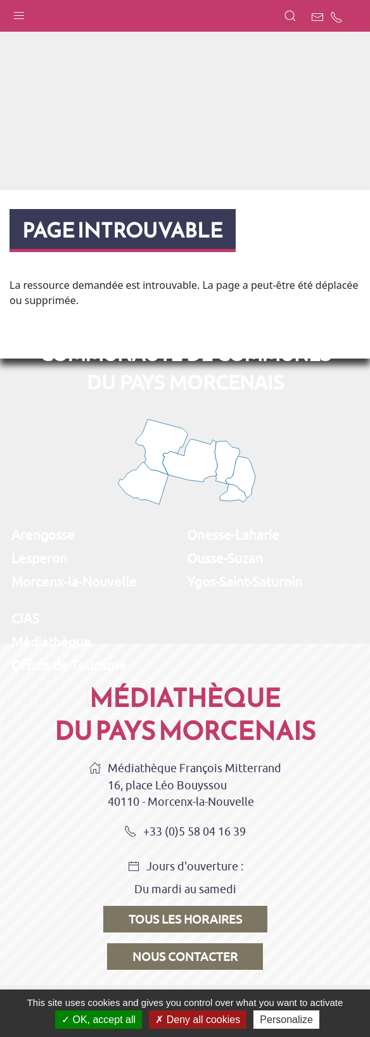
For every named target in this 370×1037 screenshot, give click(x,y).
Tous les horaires (185, 919)
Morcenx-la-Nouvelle (74, 581)
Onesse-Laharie (233, 534)
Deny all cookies (197, 1019)
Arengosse (43, 534)
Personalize (286, 1019)
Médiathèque (51, 641)
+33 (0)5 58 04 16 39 (185, 832)
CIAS (25, 618)
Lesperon (39, 558)
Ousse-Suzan (225, 558)
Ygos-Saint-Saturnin (244, 581)
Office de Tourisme (68, 665)
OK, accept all (98, 1019)
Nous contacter (185, 957)
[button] (19, 12)
